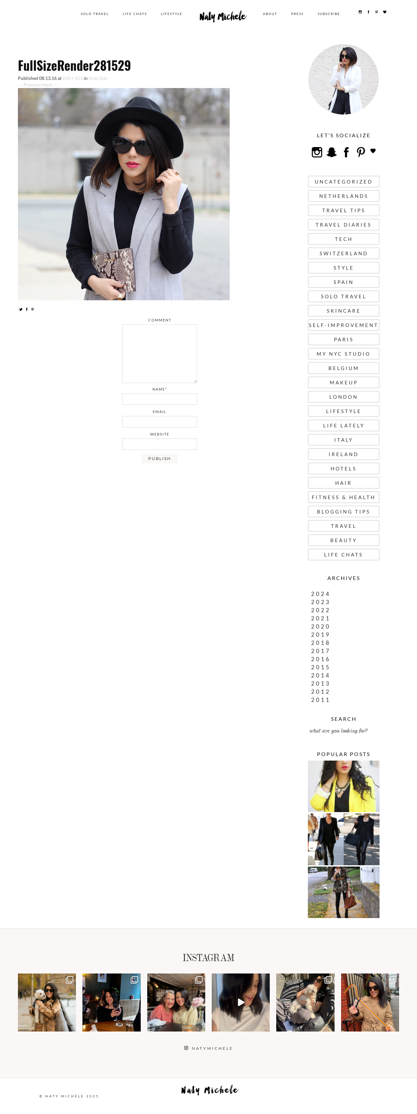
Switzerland (344, 253)
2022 (321, 610)
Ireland (344, 454)
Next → (50, 84)
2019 (321, 634)
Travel (344, 526)
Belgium (343, 368)
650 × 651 (73, 78)
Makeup (344, 382)
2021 (321, 618)
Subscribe (332, 14)
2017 (321, 650)
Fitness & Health (344, 497)
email (159, 411)
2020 (321, 626)
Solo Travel (102, 14)
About (273, 14)
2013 (321, 683)
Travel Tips (344, 210)
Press (300, 14)
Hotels (344, 468)
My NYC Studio (344, 354)
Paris (344, 339)
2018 (321, 642)
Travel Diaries (344, 225)
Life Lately (344, 425)
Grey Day (98, 78)
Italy (343, 440)
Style (344, 268)
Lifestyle (179, 14)
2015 (321, 667)
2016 (321, 659)
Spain (344, 282)
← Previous (29, 84)
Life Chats (142, 14)
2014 (321, 675)
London (343, 397)
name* (159, 389)
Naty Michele (228, 19)
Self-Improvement (344, 325)
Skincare (344, 311)
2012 (321, 691)
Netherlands (343, 196)
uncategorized (344, 182)
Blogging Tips (343, 511)
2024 (321, 593)
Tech (344, 239)
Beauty (343, 540)
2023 (321, 602)
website (159, 434)
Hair (343, 483)
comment (159, 320)
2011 (321, 699)
